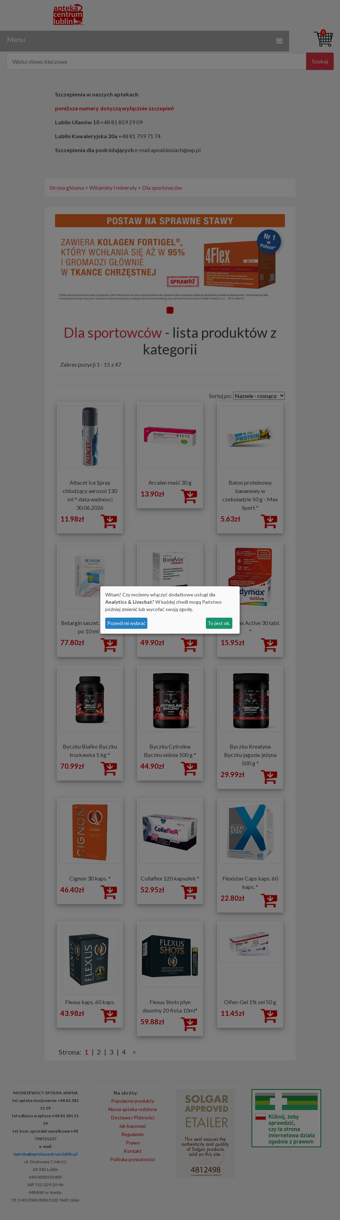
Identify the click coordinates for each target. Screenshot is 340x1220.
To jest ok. (219, 623)
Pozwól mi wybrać (126, 623)
